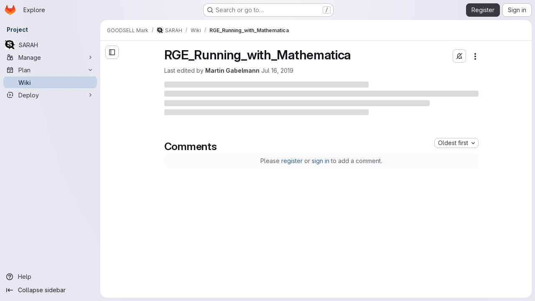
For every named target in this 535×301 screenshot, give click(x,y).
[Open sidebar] (112, 52)
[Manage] (50, 57)
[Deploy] (50, 95)
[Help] (50, 277)
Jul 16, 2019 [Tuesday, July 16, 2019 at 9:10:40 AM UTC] (277, 70)
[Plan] (50, 70)
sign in (320, 160)
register (292, 160)
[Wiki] (50, 82)
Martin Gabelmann (232, 70)
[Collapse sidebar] (50, 290)
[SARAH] (50, 45)
